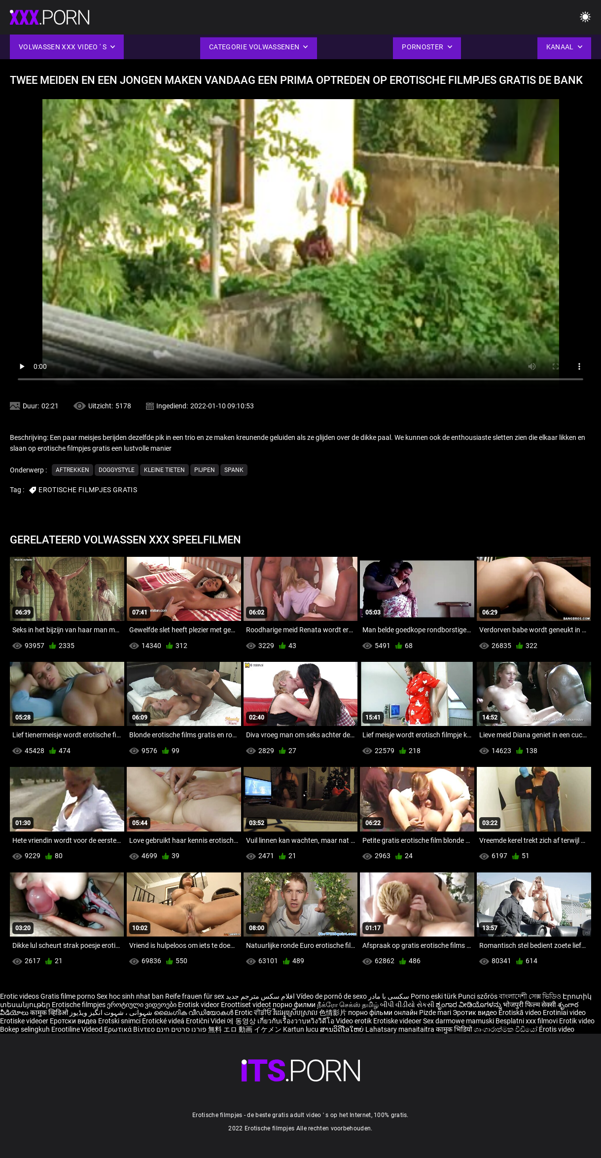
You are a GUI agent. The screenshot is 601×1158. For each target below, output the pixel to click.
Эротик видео (475, 1012)
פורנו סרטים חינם (181, 1029)
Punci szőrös (477, 996)
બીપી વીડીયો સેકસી (407, 1005)
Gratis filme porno (67, 996)
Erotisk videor (199, 1005)
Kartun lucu (301, 1029)
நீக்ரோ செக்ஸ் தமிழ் (348, 1005)
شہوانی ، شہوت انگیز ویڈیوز (112, 1012)
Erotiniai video (564, 1012)
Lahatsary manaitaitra (400, 1029)
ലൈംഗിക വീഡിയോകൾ (194, 1012)
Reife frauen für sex (194, 996)
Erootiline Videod (77, 1029)
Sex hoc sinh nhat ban (130, 996)
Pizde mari (435, 1012)
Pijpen (204, 470)
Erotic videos (20, 996)
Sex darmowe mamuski (458, 1021)
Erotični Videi (206, 1021)
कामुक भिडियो (455, 1029)
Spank (234, 470)
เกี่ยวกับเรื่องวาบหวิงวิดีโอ (296, 1021)
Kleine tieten (164, 470)
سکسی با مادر (388, 996)
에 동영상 (242, 1021)
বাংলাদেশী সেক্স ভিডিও (530, 996)
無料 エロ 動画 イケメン (245, 1029)
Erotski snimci (120, 1021)
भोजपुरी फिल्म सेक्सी (529, 1005)
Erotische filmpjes (79, 1005)
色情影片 (333, 1012)
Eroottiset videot (247, 1005)
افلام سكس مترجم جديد (260, 996)
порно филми (294, 1005)
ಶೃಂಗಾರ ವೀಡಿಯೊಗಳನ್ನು (469, 1005)
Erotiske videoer (25, 1021)
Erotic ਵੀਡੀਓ (254, 1012)
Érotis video (556, 1029)
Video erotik (354, 1021)
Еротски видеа (74, 1021)
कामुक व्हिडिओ (50, 1012)
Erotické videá (164, 1021)
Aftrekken (72, 470)
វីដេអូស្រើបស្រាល (296, 1012)
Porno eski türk (434, 996)
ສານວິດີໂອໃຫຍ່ (342, 1029)
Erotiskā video (520, 1012)
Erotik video (577, 1021)
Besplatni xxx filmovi (526, 1021)
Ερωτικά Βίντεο (130, 1029)
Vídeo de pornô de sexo (331, 996)
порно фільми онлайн (383, 1012)
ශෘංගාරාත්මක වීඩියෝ (506, 1029)
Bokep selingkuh (25, 1029)
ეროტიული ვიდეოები (142, 1005)
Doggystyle (117, 470)
